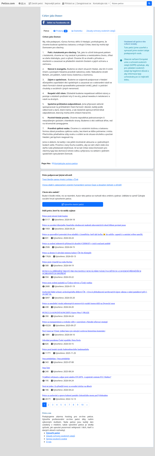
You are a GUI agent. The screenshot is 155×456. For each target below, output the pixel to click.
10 (82, 404)
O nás (48, 441)
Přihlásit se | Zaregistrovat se (76, 3)
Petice (46, 30)
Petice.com (8, 3)
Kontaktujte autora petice (65, 163)
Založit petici (36, 3)
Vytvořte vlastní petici (73, 204)
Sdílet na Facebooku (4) (55, 22)
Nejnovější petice (52, 3)
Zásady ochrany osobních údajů (100, 30)
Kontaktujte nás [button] (100, 3)
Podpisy (60, 30)
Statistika (77, 30)
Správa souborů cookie (56, 438)
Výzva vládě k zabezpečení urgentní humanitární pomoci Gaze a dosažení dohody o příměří (82, 185)
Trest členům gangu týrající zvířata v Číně (60, 179)
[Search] (128, 3)
